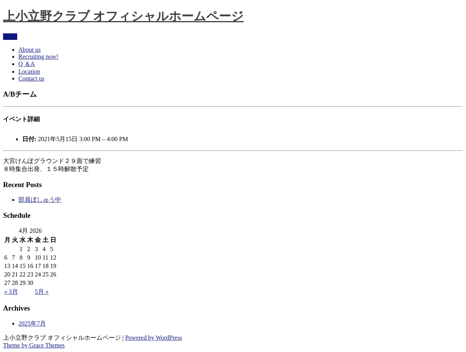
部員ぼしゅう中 (39, 199)
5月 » (42, 291)
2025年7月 (32, 323)
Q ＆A (26, 64)
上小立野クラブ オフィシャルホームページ (123, 16)
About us (29, 49)
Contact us (31, 78)
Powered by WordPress (153, 337)
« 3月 (11, 291)
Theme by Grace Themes (34, 345)
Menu (10, 36)
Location (29, 71)
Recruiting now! (38, 56)
